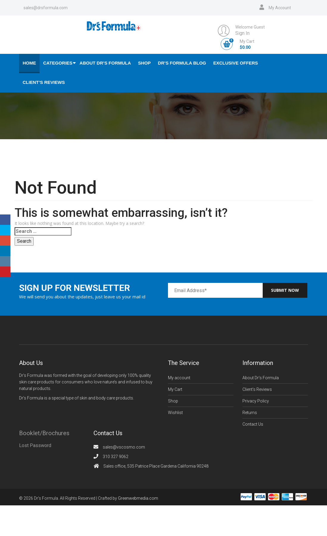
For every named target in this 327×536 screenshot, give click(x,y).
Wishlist (175, 412)
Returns (249, 412)
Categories (57, 62)
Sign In (242, 33)
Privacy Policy (255, 401)
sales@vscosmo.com (124, 447)
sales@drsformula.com (46, 7)
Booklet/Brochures (44, 433)
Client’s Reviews (44, 82)
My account (179, 377)
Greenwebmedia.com (138, 498)
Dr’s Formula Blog (182, 62)
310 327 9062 (115, 456)
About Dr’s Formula (105, 62)
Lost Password (35, 445)
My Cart (175, 389)
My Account (280, 7)
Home (29, 62)
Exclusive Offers (235, 62)
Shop (144, 62)
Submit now (285, 290)
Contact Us (252, 424)
